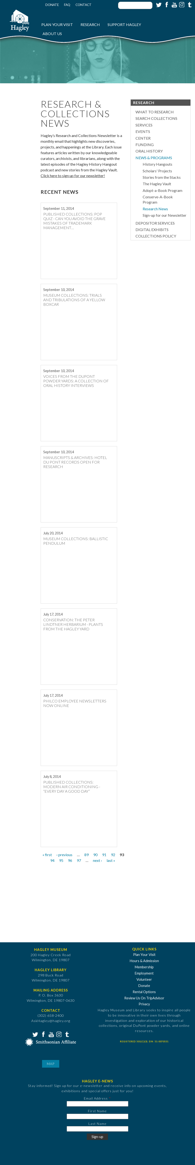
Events (142, 131)
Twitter (158, 4)
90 (95, 854)
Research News (155, 208)
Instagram (181, 4)
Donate (52, 5)
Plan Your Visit (57, 24)
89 (86, 854)
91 (104, 854)
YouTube (173, 4)
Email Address (96, 1098)
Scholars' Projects (157, 171)
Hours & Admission (144, 961)
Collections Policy (155, 236)
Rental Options (144, 992)
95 (61, 860)
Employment (144, 973)
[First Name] (97, 1116)
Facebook (166, 4)
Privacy (144, 1004)
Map (50, 1064)
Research (90, 24)
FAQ (67, 5)
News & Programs (153, 157)
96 (70, 860)
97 (79, 860)
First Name (97, 1111)
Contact (84, 5)
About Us (52, 33)
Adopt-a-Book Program (162, 190)
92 (113, 854)
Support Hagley (124, 24)
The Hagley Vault (157, 183)
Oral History (149, 151)
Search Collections (156, 118)
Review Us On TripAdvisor (144, 998)
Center (143, 138)
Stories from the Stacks (162, 177)
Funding (144, 144)
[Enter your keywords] (135, 5)
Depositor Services (155, 223)
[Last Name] (97, 1129)
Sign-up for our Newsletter (164, 215)
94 (52, 860)
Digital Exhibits (151, 229)
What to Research (154, 112)
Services (143, 125)
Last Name (97, 1124)
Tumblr (189, 4)
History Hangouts (157, 164)
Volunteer (144, 979)
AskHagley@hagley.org (50, 1021)
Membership (144, 967)
